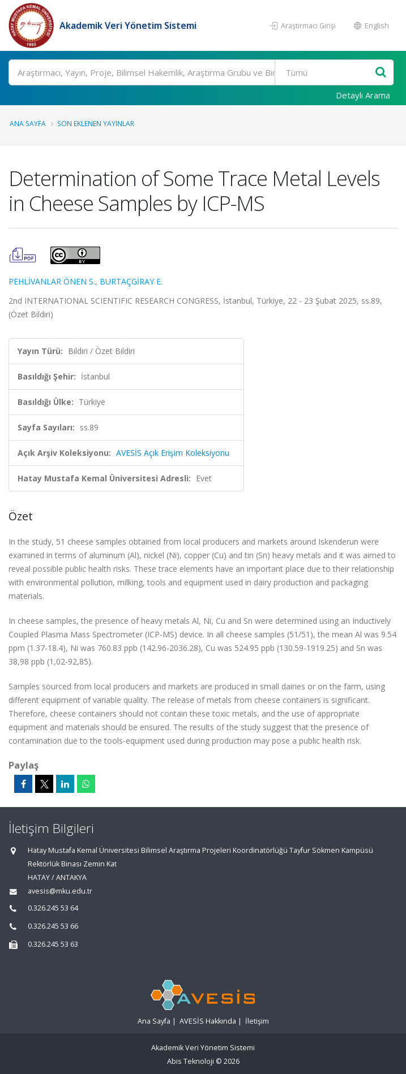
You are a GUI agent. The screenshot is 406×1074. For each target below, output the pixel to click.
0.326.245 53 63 (53, 944)
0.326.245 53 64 (53, 908)
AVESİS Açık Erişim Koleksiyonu (172, 452)
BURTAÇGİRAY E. (131, 281)
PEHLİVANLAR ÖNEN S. (51, 281)
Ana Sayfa (28, 123)
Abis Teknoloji (190, 1061)
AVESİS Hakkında (208, 1021)
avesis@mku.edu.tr (60, 891)
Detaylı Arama (363, 95)
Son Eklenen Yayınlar (95, 123)
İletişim (257, 1021)
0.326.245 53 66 (53, 926)
